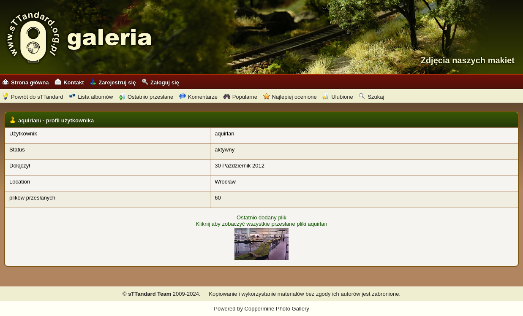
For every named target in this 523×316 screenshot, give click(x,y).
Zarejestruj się (113, 82)
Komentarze (198, 97)
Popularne (240, 97)
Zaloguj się (160, 82)
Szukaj (371, 97)
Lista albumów (91, 97)
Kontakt (69, 82)
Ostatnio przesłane (146, 97)
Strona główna (25, 82)
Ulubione (337, 97)
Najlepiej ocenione (290, 97)
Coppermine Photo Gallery (277, 308)
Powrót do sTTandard (32, 97)
